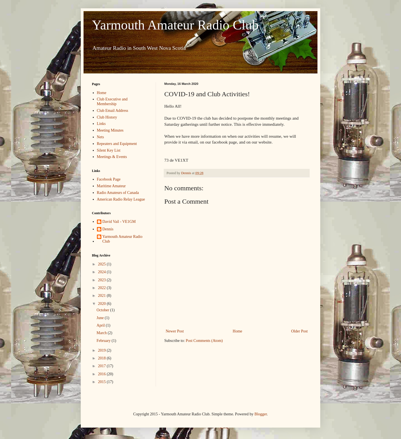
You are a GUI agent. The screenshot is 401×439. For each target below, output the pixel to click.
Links (101, 124)
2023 (102, 280)
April (101, 325)
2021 (102, 296)
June (101, 318)
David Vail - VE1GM (119, 222)
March (102, 333)
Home (237, 331)
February (104, 341)
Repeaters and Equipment (117, 144)
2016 (102, 374)
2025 (102, 264)
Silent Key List (109, 150)
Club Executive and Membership (112, 101)
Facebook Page (109, 179)
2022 (102, 288)
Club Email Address (112, 110)
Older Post (299, 331)
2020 (102, 304)
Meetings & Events (112, 157)
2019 (102, 350)
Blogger (261, 414)
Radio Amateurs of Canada (118, 193)
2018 (102, 358)
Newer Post (175, 331)
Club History (107, 117)
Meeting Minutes (110, 130)
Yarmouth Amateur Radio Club (175, 25)
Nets (100, 137)
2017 (102, 366)
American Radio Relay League (121, 199)
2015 (102, 382)
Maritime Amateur (111, 186)
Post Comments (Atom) (204, 341)
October (103, 310)
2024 (102, 272)
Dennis (108, 229)
